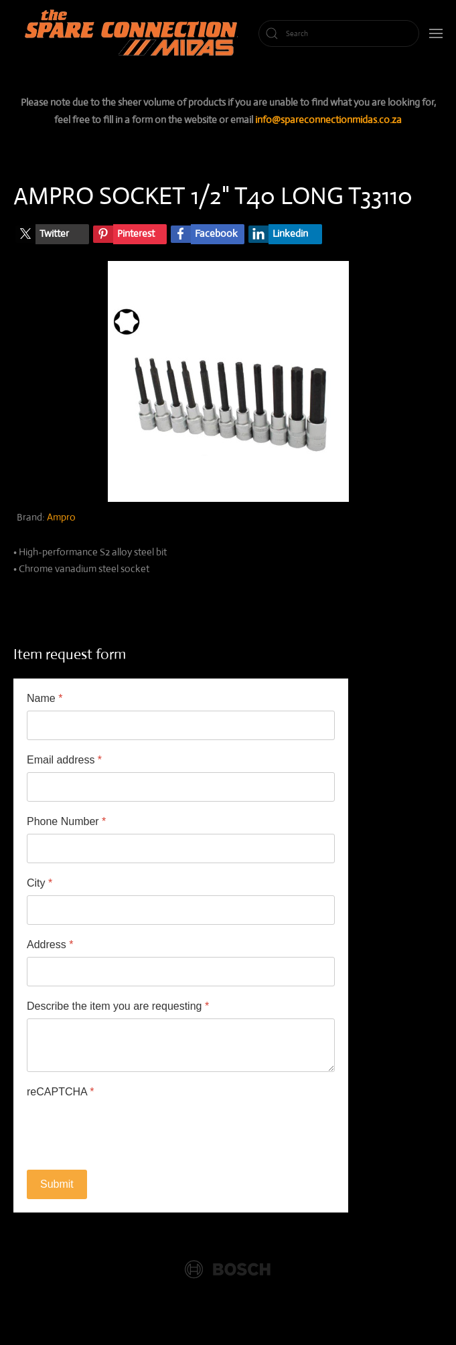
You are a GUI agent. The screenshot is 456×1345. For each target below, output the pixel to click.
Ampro (61, 517)
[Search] (338, 33)
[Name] (181, 725)
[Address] (181, 971)
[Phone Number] (181, 848)
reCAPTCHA (60, 1091)
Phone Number (66, 821)
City (39, 883)
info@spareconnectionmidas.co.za (328, 119)
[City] (181, 910)
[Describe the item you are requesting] (181, 1045)
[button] (436, 33)
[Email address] (181, 787)
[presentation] (128, 1130)
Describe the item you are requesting (118, 1006)
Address (50, 944)
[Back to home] (133, 33)
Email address (64, 760)
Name (44, 698)
